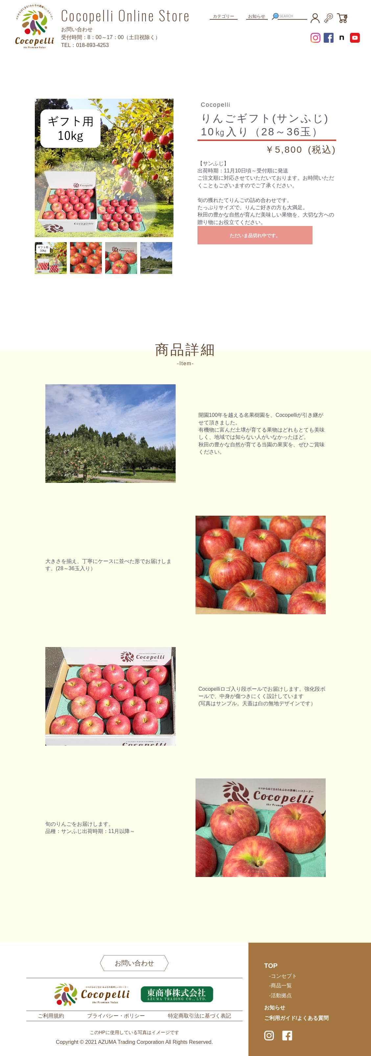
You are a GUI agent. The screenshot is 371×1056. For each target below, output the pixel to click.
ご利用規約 (51, 1016)
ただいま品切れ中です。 (255, 235)
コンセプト (284, 976)
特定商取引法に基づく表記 (199, 1016)
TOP (271, 965)
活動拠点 (281, 995)
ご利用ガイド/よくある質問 (296, 1018)
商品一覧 (281, 985)
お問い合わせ (134, 963)
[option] (104, 168)
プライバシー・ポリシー (116, 1016)
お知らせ (256, 16)
